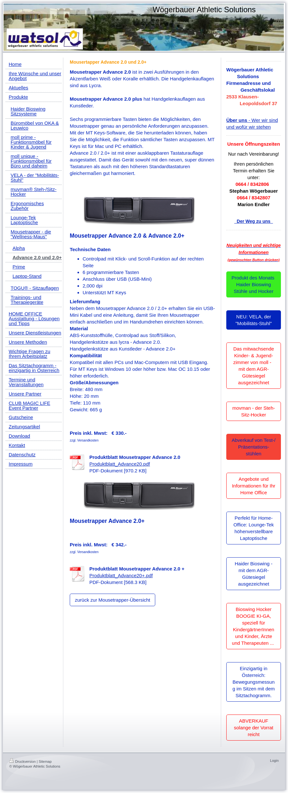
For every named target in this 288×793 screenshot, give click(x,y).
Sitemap (45, 761)
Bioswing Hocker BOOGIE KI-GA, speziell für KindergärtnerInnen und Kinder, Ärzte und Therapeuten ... (253, 626)
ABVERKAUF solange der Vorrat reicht (254, 727)
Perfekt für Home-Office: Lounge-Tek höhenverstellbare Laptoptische (253, 528)
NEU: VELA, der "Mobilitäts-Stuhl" (253, 320)
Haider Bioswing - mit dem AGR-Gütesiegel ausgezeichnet (254, 574)
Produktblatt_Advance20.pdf (119, 464)
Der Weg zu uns (253, 221)
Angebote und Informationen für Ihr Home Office (253, 485)
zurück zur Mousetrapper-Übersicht (112, 600)
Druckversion (22, 761)
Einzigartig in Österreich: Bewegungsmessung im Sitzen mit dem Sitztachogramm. (253, 682)
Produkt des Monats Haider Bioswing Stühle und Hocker (253, 284)
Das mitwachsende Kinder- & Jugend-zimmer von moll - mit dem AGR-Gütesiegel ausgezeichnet (253, 365)
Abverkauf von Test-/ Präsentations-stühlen (253, 446)
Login (274, 760)
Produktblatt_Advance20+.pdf (121, 575)
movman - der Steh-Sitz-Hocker (253, 411)
